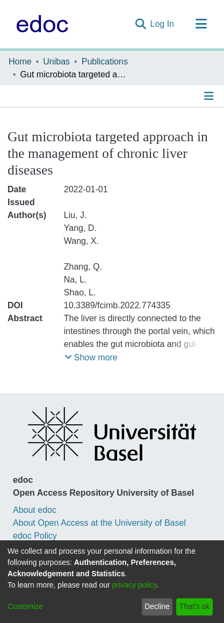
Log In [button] (162, 23)
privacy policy (134, 585)
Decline (157, 606)
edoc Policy (35, 535)
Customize (25, 606)
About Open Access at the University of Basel (99, 522)
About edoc (34, 510)
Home (20, 61)
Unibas (56, 61)
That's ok (194, 606)
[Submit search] (140, 24)
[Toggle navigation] (201, 24)
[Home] (39, 24)
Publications (105, 61)
